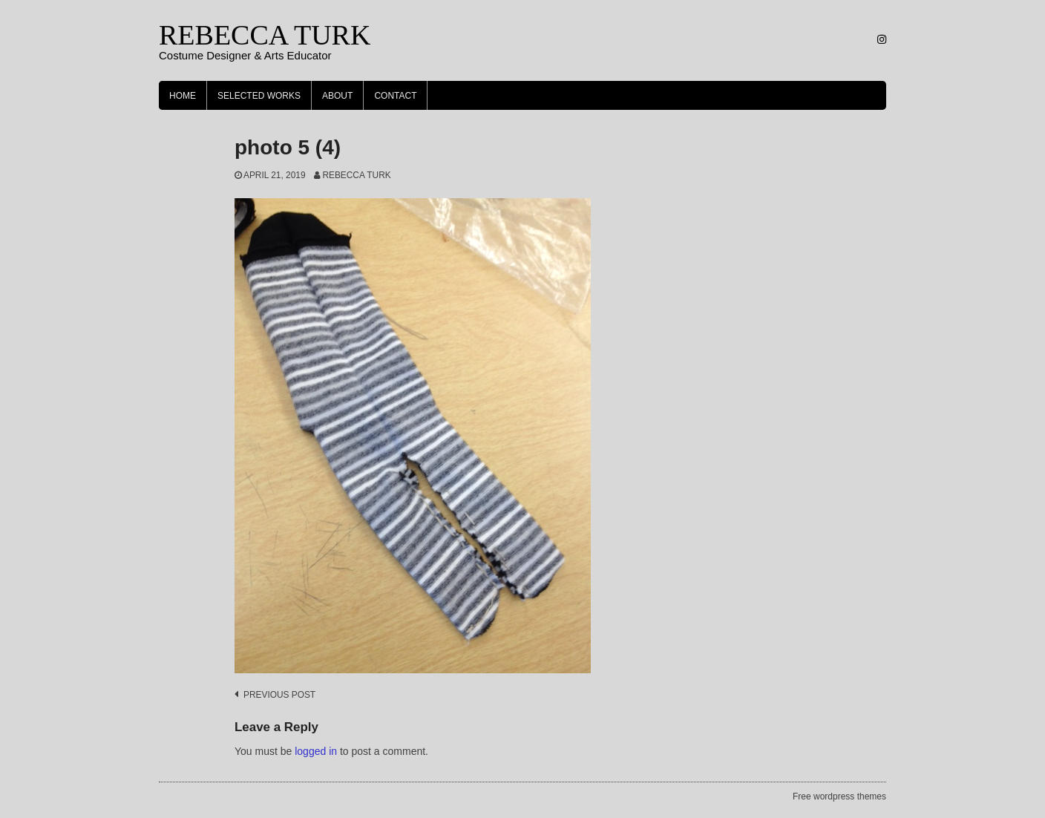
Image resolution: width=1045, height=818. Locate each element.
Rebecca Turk (356, 175)
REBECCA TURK (264, 34)
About (337, 96)
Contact (395, 96)
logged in (316, 751)
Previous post (279, 695)
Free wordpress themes (839, 796)
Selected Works (259, 96)
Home (182, 96)
